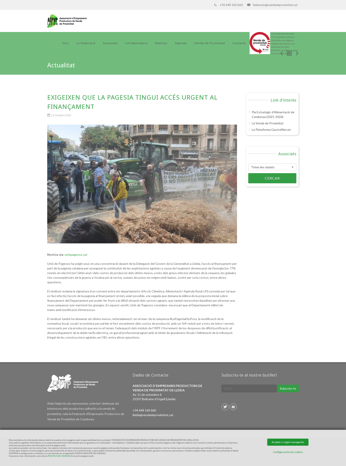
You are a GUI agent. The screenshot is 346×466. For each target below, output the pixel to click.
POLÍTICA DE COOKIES (59, 456)
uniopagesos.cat (76, 254)
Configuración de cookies (288, 452)
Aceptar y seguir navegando (288, 442)
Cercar (264, 178)
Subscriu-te (288, 388)
